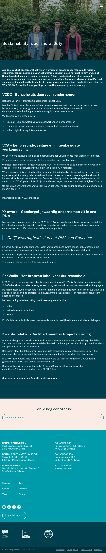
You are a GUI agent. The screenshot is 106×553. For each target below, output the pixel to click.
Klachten (98, 550)
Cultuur (5, 488)
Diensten (6, 483)
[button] (101, 6)
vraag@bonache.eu (64, 468)
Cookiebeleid (86, 550)
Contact (23, 494)
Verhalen (23, 488)
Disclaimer (60, 550)
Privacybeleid (72, 550)
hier (15, 198)
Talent (5, 494)
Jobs (21, 483)
